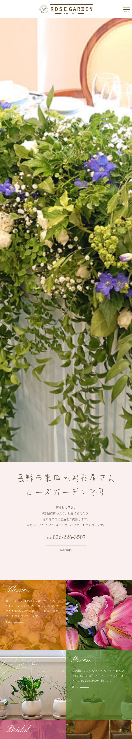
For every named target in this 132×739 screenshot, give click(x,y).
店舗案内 (66, 550)
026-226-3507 (68, 536)
